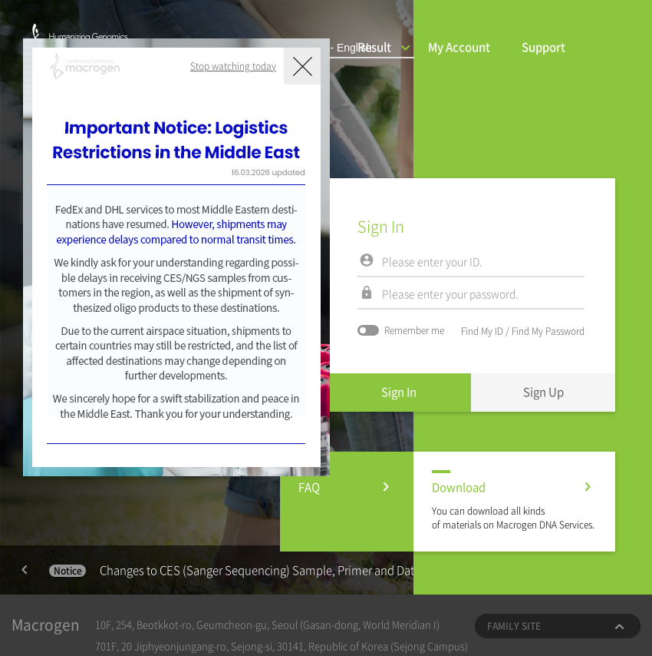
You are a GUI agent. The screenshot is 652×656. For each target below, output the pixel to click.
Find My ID (482, 331)
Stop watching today (233, 66)
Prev (24, 570)
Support (543, 46)
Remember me (400, 330)
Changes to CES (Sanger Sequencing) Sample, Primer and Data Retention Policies (282, 570)
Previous (24, 570)
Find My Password (548, 331)
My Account (459, 46)
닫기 (302, 66)
